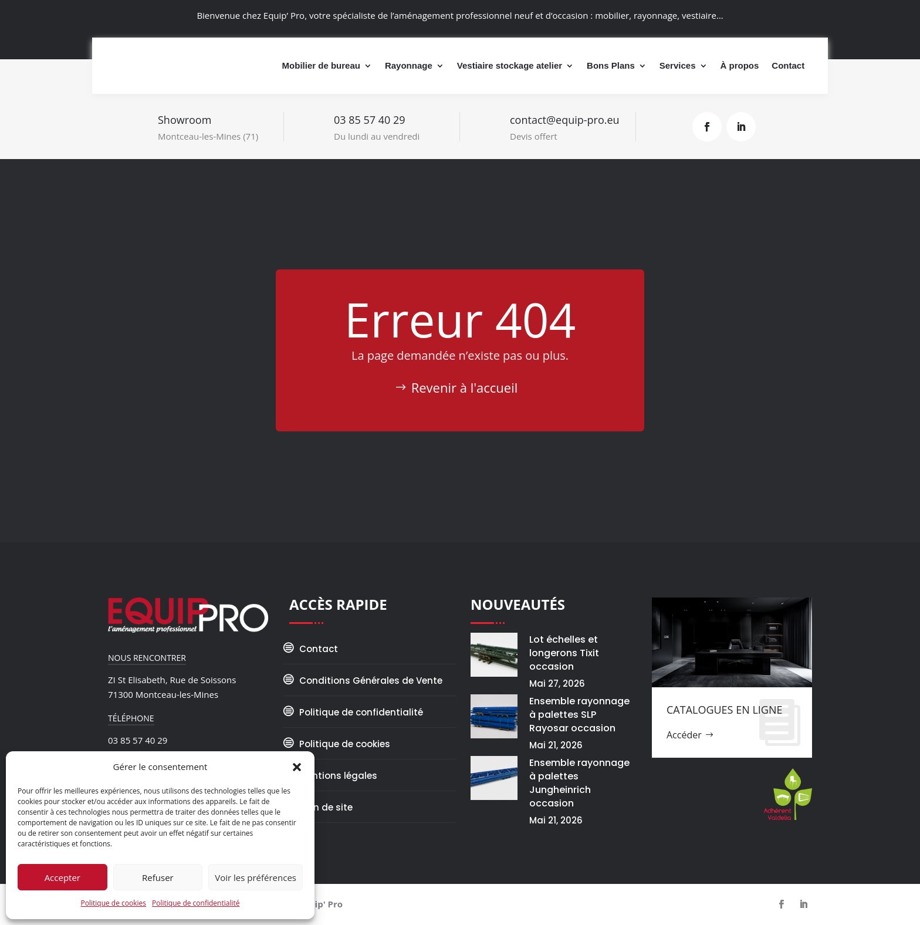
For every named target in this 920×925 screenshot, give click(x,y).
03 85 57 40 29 (369, 120)
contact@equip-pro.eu (565, 120)
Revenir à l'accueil (464, 387)
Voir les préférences (255, 877)
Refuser (158, 877)
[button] (297, 766)
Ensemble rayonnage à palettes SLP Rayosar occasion (579, 714)
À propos (740, 65)
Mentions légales (338, 775)
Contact (788, 65)
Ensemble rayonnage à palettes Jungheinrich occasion (579, 783)
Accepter (62, 877)
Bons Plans (611, 65)
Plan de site (326, 807)
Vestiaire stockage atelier (509, 65)
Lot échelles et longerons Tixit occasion (564, 653)
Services (677, 65)
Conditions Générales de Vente (370, 680)
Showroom (184, 120)
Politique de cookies (114, 903)
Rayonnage (408, 65)
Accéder (684, 734)
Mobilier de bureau (321, 65)
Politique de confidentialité (195, 903)
